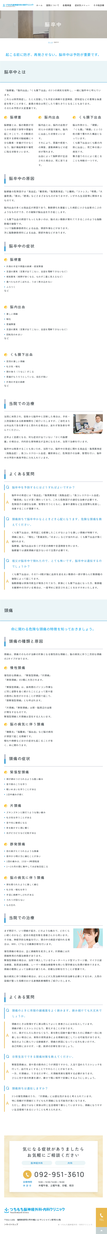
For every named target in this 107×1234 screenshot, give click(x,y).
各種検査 (67, 5)
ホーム (39, 5)
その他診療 (98, 5)
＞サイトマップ (11, 1224)
